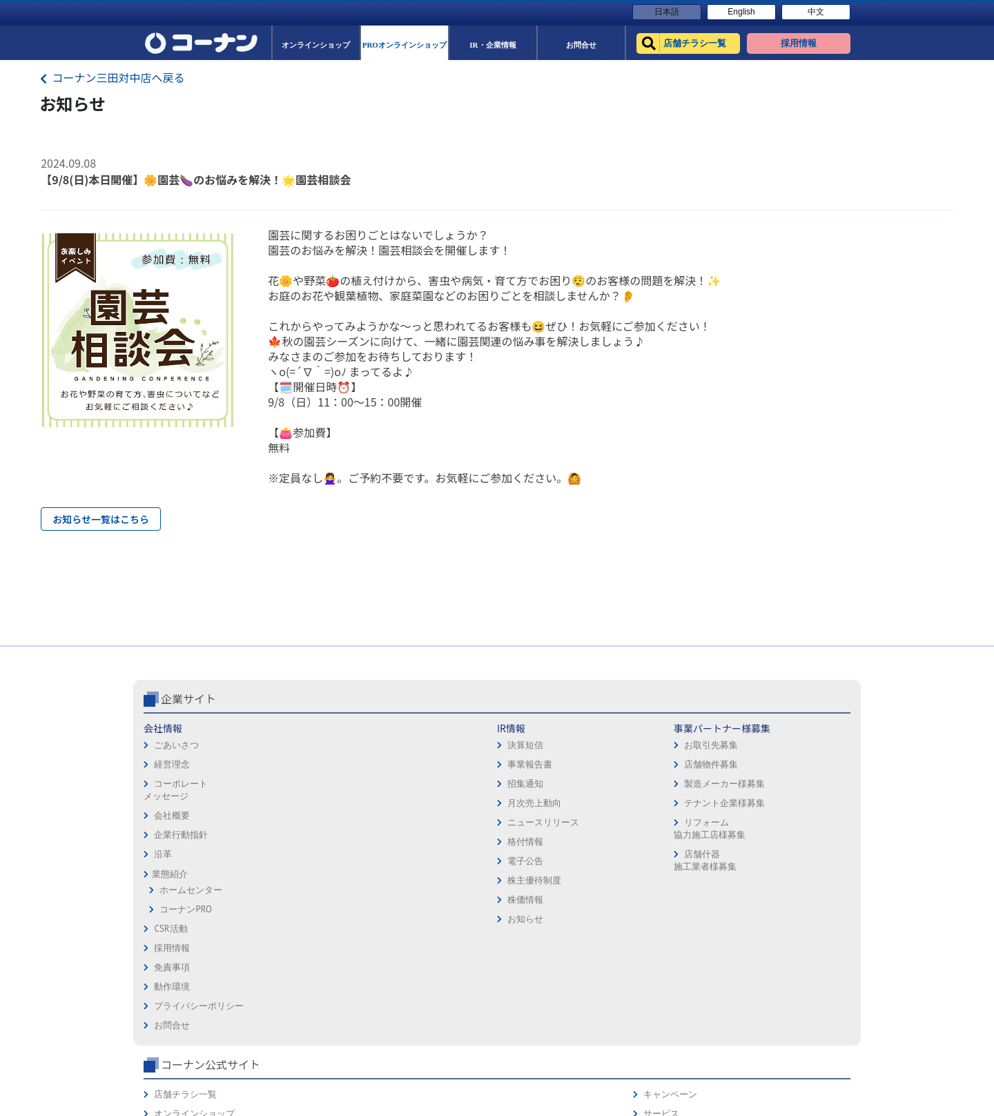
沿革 (163, 912)
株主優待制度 (297, 938)
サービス (790, 806)
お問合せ (520, 864)
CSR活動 (170, 986)
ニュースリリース (306, 880)
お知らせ (288, 977)
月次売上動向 (297, 861)
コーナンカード (803, 844)
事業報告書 (293, 822)
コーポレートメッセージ (176, 848)
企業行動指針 (181, 893)
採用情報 (520, 786)
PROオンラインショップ (687, 825)
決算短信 (288, 803)
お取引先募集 (413, 803)
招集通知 (288, 842)
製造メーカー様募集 (427, 842)
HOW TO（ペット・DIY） (689, 883)
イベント (657, 864)
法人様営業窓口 (670, 844)
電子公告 (288, 919)
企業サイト (188, 756)
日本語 (666, 12)
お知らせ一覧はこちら (100, 519)
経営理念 (172, 822)
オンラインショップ (679, 806)
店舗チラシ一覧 (670, 786)
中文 (816, 12)
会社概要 (172, 873)
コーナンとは (799, 864)
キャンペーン (799, 786)
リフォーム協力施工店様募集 (411, 886)
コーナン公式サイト (696, 756)
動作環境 (520, 825)
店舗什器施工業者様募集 (407, 918)
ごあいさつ (176, 803)
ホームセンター (190, 948)
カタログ (790, 825)
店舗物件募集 (413, 822)
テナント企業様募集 (427, 861)
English (741, 12)
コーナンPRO (185, 967)
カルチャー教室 (670, 922)
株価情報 (288, 957)
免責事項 (520, 806)
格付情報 (288, 899)
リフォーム (661, 902)
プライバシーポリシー (547, 844)
